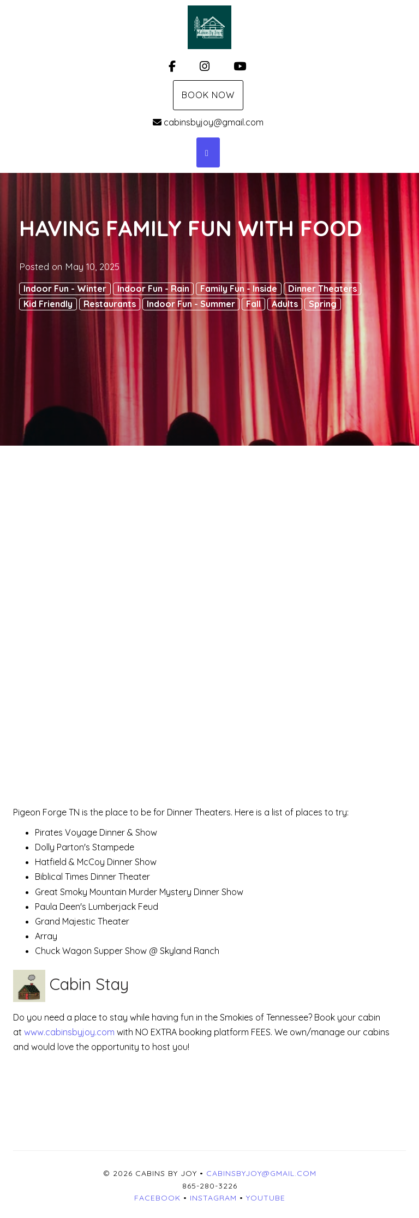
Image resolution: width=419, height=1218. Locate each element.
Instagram (213, 1198)
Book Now (208, 94)
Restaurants (109, 303)
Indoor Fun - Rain (153, 288)
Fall (253, 303)
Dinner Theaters (322, 288)
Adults (285, 303)
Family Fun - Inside (238, 288)
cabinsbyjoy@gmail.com (208, 122)
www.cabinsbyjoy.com (70, 1032)
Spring (323, 303)
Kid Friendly (48, 303)
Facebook (157, 1198)
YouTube (265, 1198)
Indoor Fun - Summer (191, 303)
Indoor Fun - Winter (64, 288)
